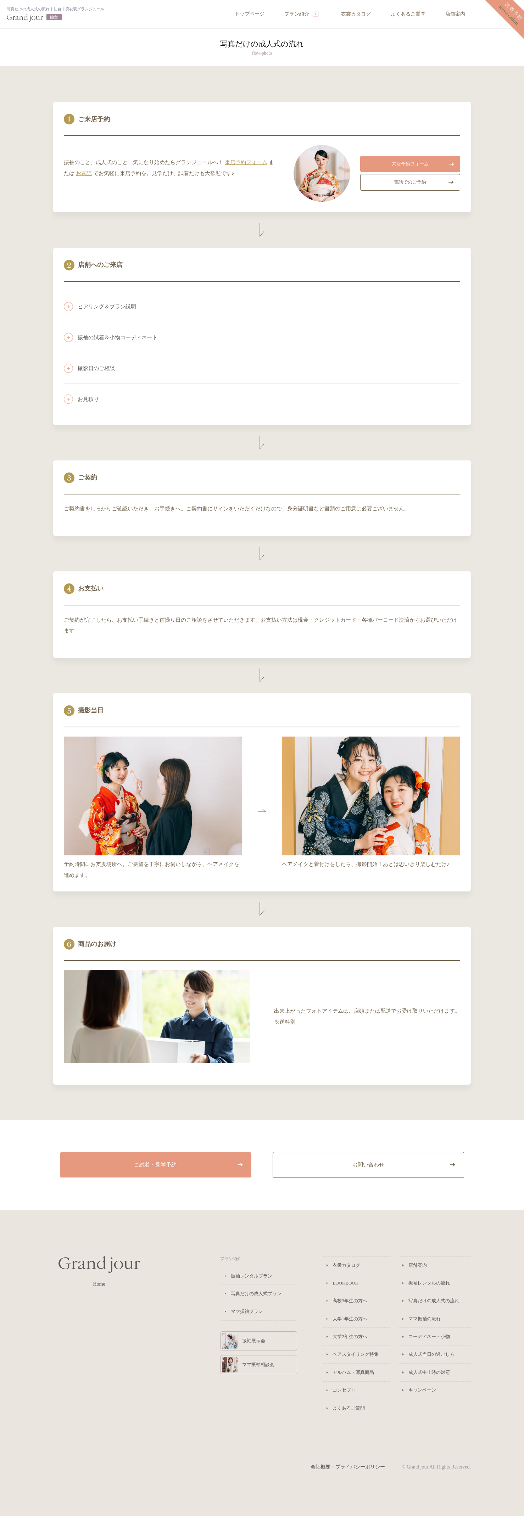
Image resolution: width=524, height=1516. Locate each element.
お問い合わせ (403, 1165)
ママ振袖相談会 (248, 1364)
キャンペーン (422, 1390)
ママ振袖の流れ (424, 1318)
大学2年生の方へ (350, 1336)
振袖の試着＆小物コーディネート (117, 337)
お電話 (84, 173)
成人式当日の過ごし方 (431, 1354)
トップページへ (55, 14)
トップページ (249, 14)
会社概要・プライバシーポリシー (348, 1467)
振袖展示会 (243, 1341)
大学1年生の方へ (350, 1318)
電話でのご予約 (423, 182)
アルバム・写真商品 (353, 1372)
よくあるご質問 (408, 14)
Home (99, 1271)
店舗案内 (455, 14)
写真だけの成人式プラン (256, 1293)
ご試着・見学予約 (188, 1165)
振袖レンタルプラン (251, 1276)
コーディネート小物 (429, 1336)
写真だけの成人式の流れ (433, 1300)
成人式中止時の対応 (429, 1372)
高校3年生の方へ (350, 1300)
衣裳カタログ (356, 14)
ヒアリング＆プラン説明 (107, 306)
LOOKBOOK (345, 1283)
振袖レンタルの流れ (429, 1283)
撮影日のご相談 (96, 368)
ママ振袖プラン (247, 1311)
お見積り (88, 399)
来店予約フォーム (246, 162)
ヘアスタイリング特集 (356, 1354)
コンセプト (344, 1390)
